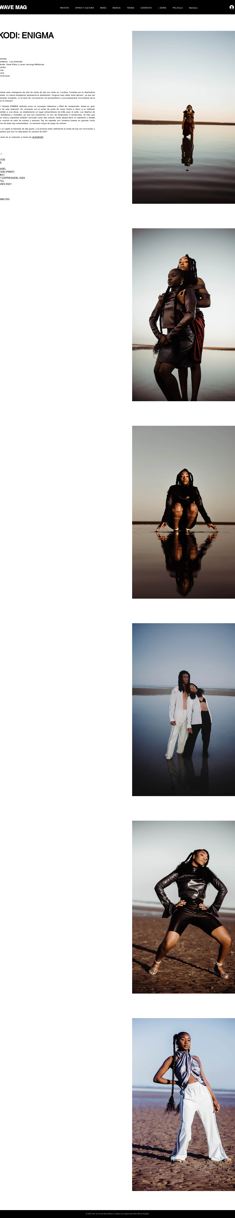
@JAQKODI (37, 137)
